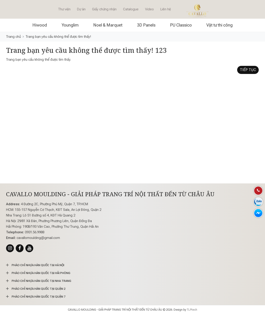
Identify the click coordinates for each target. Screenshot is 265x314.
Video (149, 9)
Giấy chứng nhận (104, 9)
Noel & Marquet (107, 25)
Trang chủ (13, 37)
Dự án (81, 9)
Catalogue (131, 9)
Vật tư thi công (219, 25)
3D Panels (146, 25)
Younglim (70, 25)
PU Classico (181, 25)
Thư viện (64, 9)
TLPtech (192, 309)
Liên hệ (165, 9)
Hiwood (39, 25)
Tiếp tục (248, 70)
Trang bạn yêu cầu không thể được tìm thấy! (58, 37)
